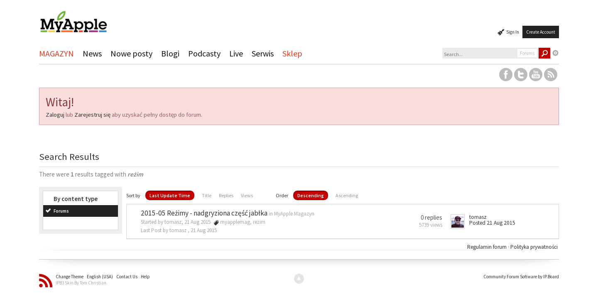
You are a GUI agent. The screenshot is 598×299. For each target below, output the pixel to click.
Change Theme (69, 276)
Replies (226, 195)
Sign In (512, 32)
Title (206, 195)
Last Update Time (170, 195)
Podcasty (204, 53)
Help (145, 276)
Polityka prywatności (534, 246)
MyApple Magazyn (294, 213)
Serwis (263, 53)
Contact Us (126, 276)
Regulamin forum (487, 246)
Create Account (540, 32)
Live (236, 53)
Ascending (347, 195)
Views (247, 195)
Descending (310, 195)
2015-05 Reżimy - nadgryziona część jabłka (204, 213)
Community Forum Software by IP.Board (521, 276)
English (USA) (100, 276)
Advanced (555, 53)
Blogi (170, 53)
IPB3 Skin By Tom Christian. (82, 283)
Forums (61, 211)
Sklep (292, 53)
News (92, 53)
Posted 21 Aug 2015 (492, 222)
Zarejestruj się (92, 114)
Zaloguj (55, 114)
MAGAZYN (56, 53)
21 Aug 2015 (204, 230)
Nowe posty (131, 53)
